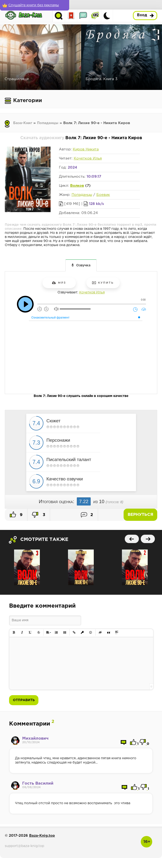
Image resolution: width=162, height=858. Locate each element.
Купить (103, 282)
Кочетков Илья (88, 158)
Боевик (103, 194)
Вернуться (140, 515)
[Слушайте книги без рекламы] (34, 5)
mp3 (59, 282)
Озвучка (83, 265)
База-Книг (22, 123)
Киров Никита (86, 149)
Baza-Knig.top (42, 835)
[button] (14, 632)
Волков (77, 185)
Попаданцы (47, 123)
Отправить (24, 700)
